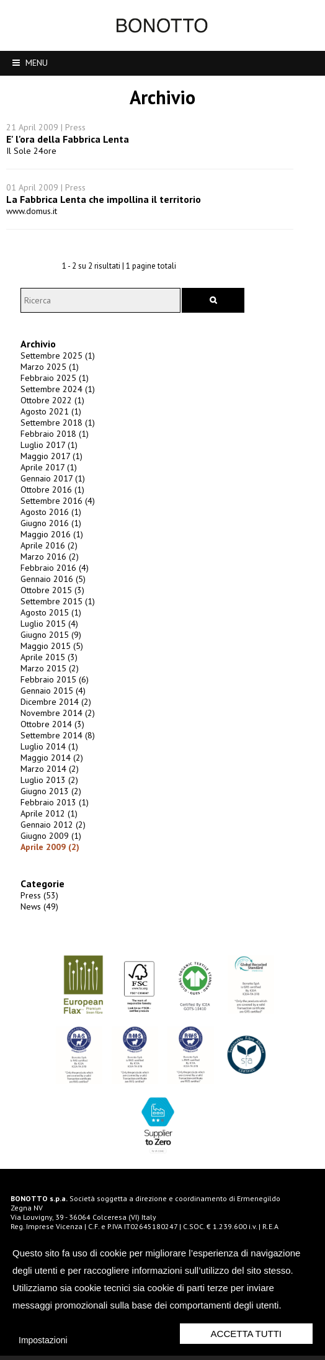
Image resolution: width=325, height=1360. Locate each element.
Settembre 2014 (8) (56, 743)
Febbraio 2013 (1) (53, 810)
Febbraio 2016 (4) (53, 575)
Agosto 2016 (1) (49, 520)
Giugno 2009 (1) (49, 843)
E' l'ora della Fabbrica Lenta (67, 139)
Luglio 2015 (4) (47, 631)
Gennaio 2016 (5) (51, 587)
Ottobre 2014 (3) (50, 732)
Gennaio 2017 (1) (51, 486)
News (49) (37, 914)
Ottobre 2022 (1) (50, 408)
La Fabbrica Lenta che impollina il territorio (103, 199)
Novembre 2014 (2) (56, 721)
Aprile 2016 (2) (47, 553)
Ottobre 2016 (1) (50, 497)
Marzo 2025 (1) (48, 374)
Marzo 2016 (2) (48, 564)
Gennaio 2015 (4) (51, 698)
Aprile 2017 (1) (47, 475)
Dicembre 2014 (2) (54, 709)
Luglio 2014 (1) (47, 754)
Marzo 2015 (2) (48, 676)
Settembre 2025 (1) (56, 363)
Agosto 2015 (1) (49, 620)
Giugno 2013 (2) (49, 799)
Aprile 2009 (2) (48, 855)
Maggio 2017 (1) (50, 464)
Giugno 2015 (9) (49, 642)
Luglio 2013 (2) (47, 788)
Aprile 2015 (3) (47, 665)
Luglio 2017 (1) (47, 453)
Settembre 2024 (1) (56, 397)
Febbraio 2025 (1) (53, 385)
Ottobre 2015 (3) (50, 598)
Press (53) (37, 903)
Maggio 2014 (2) (50, 765)
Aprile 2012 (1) (47, 821)
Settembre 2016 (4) (56, 508)
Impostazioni (43, 1340)
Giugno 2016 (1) (49, 531)
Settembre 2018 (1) (56, 430)
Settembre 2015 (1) (56, 609)
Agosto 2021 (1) (49, 419)
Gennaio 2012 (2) (51, 832)
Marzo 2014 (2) (48, 776)
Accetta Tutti (246, 1333)
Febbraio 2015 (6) (53, 687)
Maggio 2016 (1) (50, 542)
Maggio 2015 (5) (50, 654)
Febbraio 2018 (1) (53, 441)
